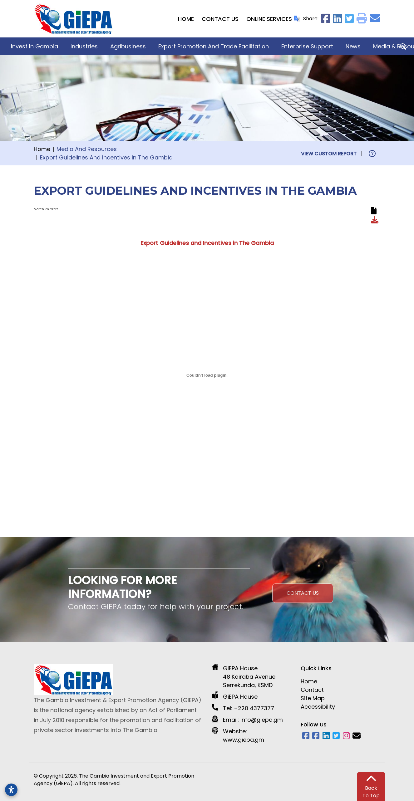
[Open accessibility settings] (11, 790)
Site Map (313, 698)
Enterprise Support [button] (307, 46)
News (353, 46)
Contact (312, 690)
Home (186, 19)
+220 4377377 (254, 708)
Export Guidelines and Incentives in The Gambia (207, 243)
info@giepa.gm (261, 720)
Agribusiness (128, 46)
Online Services (269, 19)
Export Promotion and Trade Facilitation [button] (213, 46)
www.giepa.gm (243, 740)
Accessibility (318, 707)
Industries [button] (84, 46)
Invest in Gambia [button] (34, 46)
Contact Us (220, 19)
